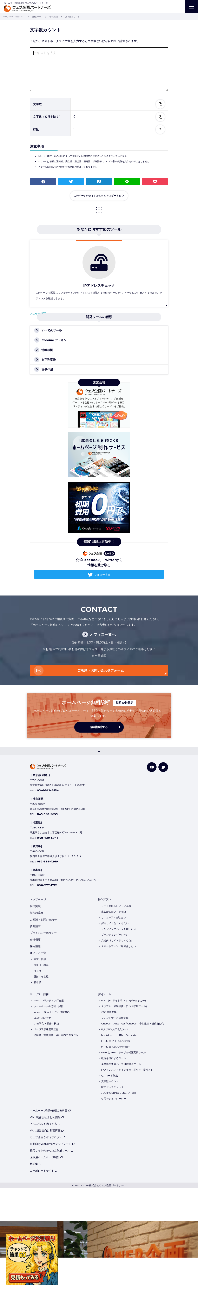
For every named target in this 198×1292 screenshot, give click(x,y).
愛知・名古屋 (41, 976)
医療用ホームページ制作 (46, 1157)
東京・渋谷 (40, 959)
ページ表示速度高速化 (46, 1029)
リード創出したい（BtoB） (116, 905)
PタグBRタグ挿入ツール (115, 1029)
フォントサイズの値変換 (114, 1017)
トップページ (38, 899)
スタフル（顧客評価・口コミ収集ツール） (124, 1006)
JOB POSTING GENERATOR (118, 1092)
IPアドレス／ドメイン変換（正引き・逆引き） (127, 1069)
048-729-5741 (47, 837)
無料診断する (99, 727)
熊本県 (37, 982)
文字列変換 (48, 360)
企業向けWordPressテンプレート (52, 1143)
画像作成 (47, 369)
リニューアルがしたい (113, 917)
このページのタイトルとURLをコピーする (97, 195)
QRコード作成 (109, 1075)
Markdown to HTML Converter (119, 1035)
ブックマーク (99, 181)
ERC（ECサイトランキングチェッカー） (124, 1000)
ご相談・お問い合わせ (43, 919)
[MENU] (191, 6)
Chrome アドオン (53, 340)
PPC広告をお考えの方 (45, 1123)
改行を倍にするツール (113, 1058)
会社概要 (35, 939)
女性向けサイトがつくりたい (117, 940)
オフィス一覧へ (103, 634)
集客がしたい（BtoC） (114, 911)
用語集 (35, 1163)
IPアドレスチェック (112, 1087)
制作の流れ (36, 912)
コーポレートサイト (43, 1170)
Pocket (155, 181)
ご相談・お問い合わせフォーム (101, 670)
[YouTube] (152, 767)
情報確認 (47, 350)
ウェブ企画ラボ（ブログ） (47, 1137)
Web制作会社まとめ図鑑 (47, 1117)
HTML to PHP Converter (115, 1040)
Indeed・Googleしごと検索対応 (52, 1012)
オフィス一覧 (38, 952)
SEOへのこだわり (44, 1017)
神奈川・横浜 (41, 965)
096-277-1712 (47, 885)
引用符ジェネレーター (113, 1098)
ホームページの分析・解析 (48, 1006)
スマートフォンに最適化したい (118, 946)
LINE (127, 181)
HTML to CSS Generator (115, 1046)
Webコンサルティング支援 (49, 1000)
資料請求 (35, 926)
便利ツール (104, 994)
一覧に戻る (99, 210)
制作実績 (35, 906)
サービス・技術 (39, 994)
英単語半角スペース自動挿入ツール (121, 1063)
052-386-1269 (47, 861)
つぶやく (71, 181)
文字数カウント (110, 1081)
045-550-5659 (47, 814)
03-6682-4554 (48, 790)
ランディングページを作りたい (118, 928)
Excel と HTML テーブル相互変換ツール (123, 1052)
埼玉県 (37, 970)
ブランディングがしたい (114, 934)
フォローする (102, 574)
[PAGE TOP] (99, 751)
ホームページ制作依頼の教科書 (50, 1110)
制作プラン (104, 899)
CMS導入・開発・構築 (46, 1023)
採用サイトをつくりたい (114, 923)
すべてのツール (51, 330)
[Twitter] (163, 767)
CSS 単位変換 (109, 1012)
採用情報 (35, 946)
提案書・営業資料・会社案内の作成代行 (56, 1035)
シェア (43, 181)
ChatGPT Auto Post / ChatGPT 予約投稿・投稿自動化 (132, 1023)
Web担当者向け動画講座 (47, 1130)
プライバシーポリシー (43, 932)
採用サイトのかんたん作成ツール (51, 1150)
